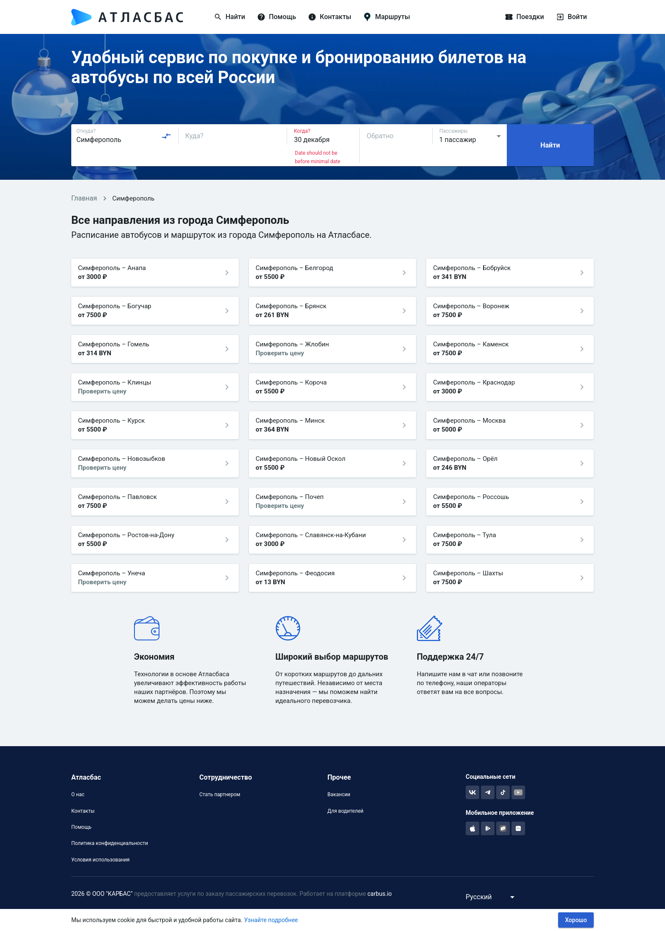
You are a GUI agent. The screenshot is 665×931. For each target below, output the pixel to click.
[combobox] (123, 136)
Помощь (81, 827)
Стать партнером (219, 794)
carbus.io (379, 893)
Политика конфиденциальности (109, 843)
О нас (77, 794)
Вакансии (338, 794)
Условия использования (100, 860)
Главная (84, 198)
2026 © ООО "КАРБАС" (102, 893)
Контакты (83, 811)
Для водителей (345, 811)
